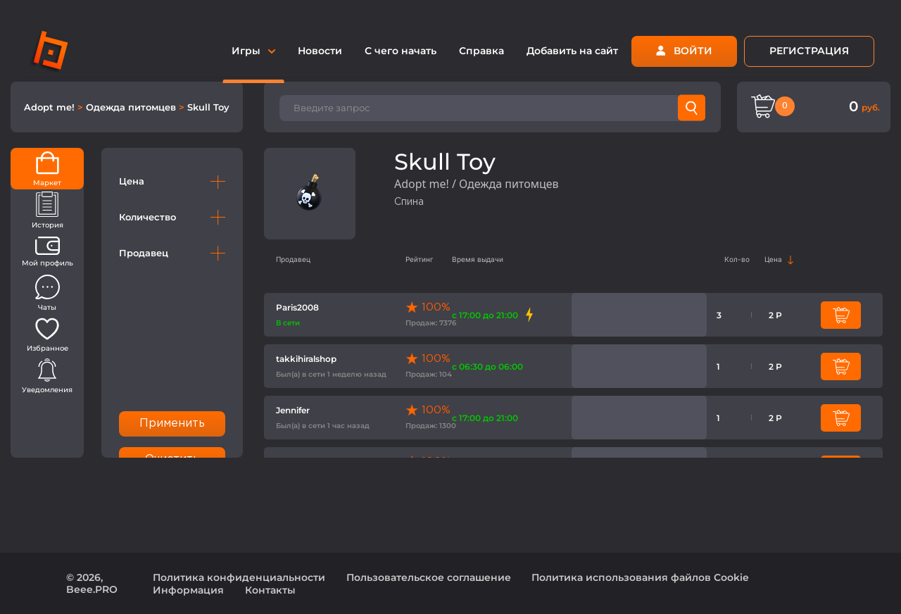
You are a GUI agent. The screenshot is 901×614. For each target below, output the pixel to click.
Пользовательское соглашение (428, 577)
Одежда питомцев (132, 107)
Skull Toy (208, 107)
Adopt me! (50, 107)
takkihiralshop (306, 358)
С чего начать (400, 50)
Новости (320, 50)
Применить (172, 423)
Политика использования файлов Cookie (640, 577)
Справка (481, 50)
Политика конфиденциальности (239, 577)
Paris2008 (297, 307)
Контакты (270, 590)
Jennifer (293, 410)
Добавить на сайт (572, 50)
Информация (188, 590)
